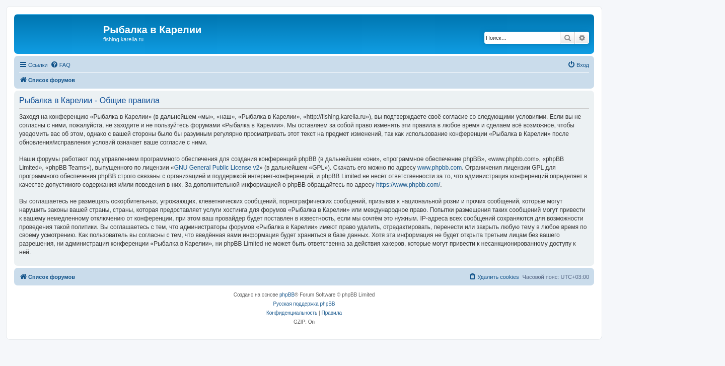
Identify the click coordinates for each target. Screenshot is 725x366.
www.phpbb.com (439, 167)
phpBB (287, 295)
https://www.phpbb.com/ (408, 184)
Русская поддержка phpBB (304, 304)
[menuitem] (60, 65)
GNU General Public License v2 (216, 167)
